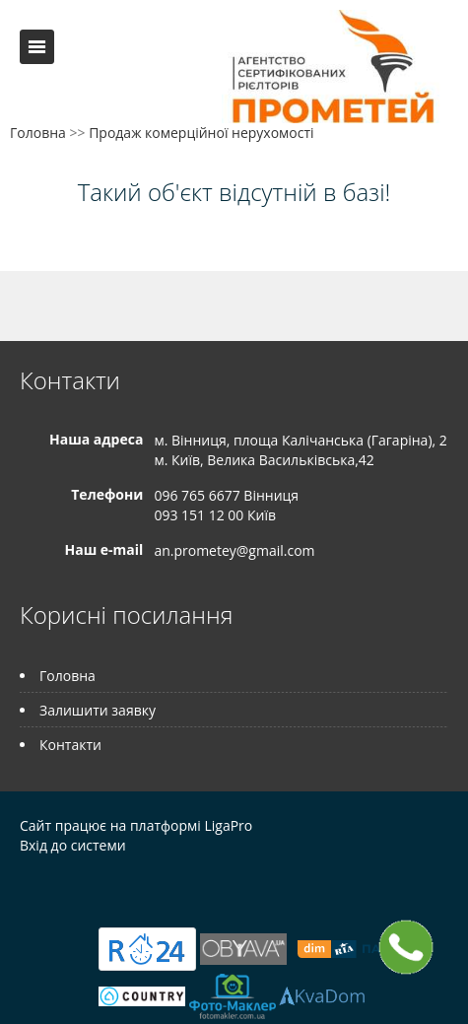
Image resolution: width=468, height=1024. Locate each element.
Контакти (70, 744)
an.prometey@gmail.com (234, 550)
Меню (37, 47)
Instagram (105, 887)
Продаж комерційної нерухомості (201, 132)
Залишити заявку (97, 710)
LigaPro (228, 825)
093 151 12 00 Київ (215, 515)
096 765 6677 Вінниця (226, 495)
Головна (38, 132)
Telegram (61, 887)
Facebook (25, 887)
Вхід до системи (73, 845)
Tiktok (148, 887)
